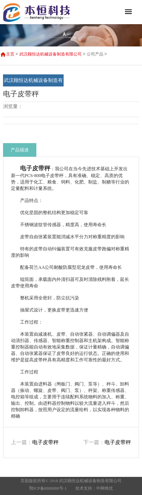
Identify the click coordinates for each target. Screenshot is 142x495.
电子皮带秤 (45, 442)
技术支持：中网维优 (94, 488)
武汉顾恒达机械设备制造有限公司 (50, 54)
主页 (10, 54)
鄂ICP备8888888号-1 (48, 488)
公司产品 (95, 54)
